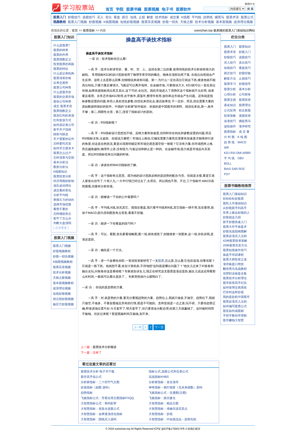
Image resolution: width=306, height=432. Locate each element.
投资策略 (230, 115)
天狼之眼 (186, 22)
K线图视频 (110, 22)
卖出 (108, 17)
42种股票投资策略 (235, 240)
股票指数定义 (62, 59)
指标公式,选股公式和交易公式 (168, 371)
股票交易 (230, 99)
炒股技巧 (74, 17)
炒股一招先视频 (63, 256)
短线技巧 (230, 68)
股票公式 (247, 17)
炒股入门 (245, 52)
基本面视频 (224, 22)
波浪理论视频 (243, 22)
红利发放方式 (62, 120)
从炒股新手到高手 (235, 208)
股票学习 (230, 83)
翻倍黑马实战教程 (235, 268)
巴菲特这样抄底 (233, 292)
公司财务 (245, 94)
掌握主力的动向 (63, 199)
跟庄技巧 (230, 73)
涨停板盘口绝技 (233, 264)
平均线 (196, 17)
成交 (56, 106)
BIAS (227, 169)
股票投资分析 (62, 176)
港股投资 (245, 115)
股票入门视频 (77, 22)
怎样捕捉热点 (62, 213)
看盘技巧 (245, 68)
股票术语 (232, 17)
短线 (133, 17)
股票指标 (89, 30)
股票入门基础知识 (235, 194)
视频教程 (59, 22)
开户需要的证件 (63, 139)
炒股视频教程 (62, 251)
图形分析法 (60, 167)
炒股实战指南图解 (235, 231)
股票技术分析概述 (104, 347)
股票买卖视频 (150, 22)
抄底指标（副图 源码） (96, 387)
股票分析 (230, 89)
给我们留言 (194, 428)
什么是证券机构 (63, 73)
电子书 (167, 9)
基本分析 (245, 89)
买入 (100, 17)
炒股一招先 (170, 22)
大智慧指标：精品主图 (163, 403)
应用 (233, 110)
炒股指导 (245, 83)
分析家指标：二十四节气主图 (100, 382)
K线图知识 (60, 171)
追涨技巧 (230, 121)
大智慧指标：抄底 (161, 414)
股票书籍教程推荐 (237, 186)
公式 (227, 110)
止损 (142, 17)
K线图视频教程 (63, 261)
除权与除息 (60, 134)
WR (226, 147)
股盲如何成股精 (233, 311)
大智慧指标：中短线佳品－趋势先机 (172, 419)
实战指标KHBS (159, 376)
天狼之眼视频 (62, 277)
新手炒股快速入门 (235, 222)
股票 (161, 260)
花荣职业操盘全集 (235, 273)
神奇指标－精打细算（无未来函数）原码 (175, 387)
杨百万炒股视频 (63, 304)
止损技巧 (245, 78)
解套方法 (230, 78)
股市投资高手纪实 (235, 282)
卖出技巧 (245, 62)
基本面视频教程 (63, 283)
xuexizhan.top (76, 7)
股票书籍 (133, 9)
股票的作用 (60, 54)
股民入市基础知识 (235, 203)
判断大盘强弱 (62, 223)
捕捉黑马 (245, 121)
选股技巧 (88, 17)
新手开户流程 (62, 129)
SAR (235, 169)
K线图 (185, 17)
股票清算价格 (62, 78)
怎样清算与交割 (63, 157)
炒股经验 (245, 73)
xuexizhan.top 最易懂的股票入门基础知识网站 (224, 30)
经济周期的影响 (63, 181)
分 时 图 (229, 137)
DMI (239, 153)
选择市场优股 (62, 204)
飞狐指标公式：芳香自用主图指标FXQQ (107, 398)
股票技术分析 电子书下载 (97, 371)
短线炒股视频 (129, 22)
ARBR (246, 153)
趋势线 (208, 17)
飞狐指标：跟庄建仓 (162, 398)
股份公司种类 (62, 101)
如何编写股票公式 (235, 306)
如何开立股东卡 (63, 148)
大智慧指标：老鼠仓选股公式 (100, 408)
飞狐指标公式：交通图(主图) (167, 392)
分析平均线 (60, 195)
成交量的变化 (62, 190)
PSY (227, 174)
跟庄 (125, 17)
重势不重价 (60, 209)
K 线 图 (242, 137)
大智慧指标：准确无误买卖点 (168, 408)
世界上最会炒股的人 (236, 212)
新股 (248, 110)
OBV (241, 158)
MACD (242, 142)
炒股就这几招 (232, 217)
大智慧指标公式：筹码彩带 (98, 403)
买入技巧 (230, 62)
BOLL (228, 163)
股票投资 (245, 99)
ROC (241, 169)
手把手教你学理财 (235, 315)
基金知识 (230, 105)
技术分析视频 (204, 22)
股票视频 (151, 9)
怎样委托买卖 (62, 143)
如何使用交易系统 (235, 287)
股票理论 (245, 105)
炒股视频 (95, 22)
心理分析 (230, 94)
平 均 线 (229, 158)
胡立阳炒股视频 (63, 299)
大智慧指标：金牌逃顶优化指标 (101, 414)
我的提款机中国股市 (236, 296)
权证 (242, 110)
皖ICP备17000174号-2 (175, 428)
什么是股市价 (62, 92)
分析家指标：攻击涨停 (163, 382)
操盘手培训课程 (233, 254)
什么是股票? (61, 45)
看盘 (117, 17)
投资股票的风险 (63, 64)
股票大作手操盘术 (235, 226)
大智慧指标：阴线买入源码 (98, 419)
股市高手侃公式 (91, 376)
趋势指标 (87, 392)
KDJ (227, 153)
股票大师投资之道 (235, 259)
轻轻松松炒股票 (233, 198)
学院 (119, 9)
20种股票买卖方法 (235, 245)
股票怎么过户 (62, 153)
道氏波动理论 (62, 185)
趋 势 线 (229, 142)
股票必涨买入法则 (235, 236)
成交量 (174, 17)
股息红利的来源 (63, 115)
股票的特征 (60, 68)
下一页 (159, 327)
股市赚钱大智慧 (233, 320)
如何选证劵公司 (63, 124)
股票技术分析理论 (235, 278)
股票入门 (59, 17)
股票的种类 (60, 50)
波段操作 (230, 126)
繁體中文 (250, 4)
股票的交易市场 (63, 96)
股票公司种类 (62, 87)
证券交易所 (60, 82)
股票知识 (245, 46)
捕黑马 (219, 17)
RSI (232, 153)
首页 (109, 9)
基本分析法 (60, 162)
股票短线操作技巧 (235, 250)
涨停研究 (245, 126)
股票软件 (183, 9)
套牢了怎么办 (62, 218)
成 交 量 (244, 131)
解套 (150, 17)
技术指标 (161, 17)
